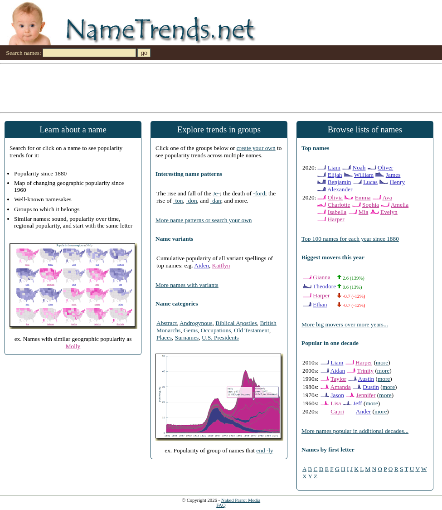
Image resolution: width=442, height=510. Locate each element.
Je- (216, 193)
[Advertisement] (221, 87)
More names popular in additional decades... (354, 430)
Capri (337, 411)
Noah (359, 167)
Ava (387, 197)
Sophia (370, 204)
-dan (215, 200)
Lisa (335, 403)
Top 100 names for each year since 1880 (350, 238)
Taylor (338, 378)
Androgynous (196, 323)
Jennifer (366, 395)
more (382, 362)
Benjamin (339, 182)
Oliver (385, 167)
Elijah (335, 174)
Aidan (337, 370)
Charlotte (339, 204)
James (393, 174)
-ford (259, 193)
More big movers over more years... (344, 324)
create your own (256, 148)
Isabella (337, 212)
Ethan (320, 304)
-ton (178, 200)
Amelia (399, 204)
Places (164, 337)
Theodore (324, 286)
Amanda (340, 387)
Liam (334, 167)
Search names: (23, 52)
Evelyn (389, 212)
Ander (363, 411)
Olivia (335, 197)
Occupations (216, 330)
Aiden (201, 265)
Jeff (357, 403)
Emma (363, 197)
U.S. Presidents (220, 337)
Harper (336, 219)
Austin (366, 378)
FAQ (221, 505)
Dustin (371, 387)
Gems (191, 330)
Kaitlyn (221, 265)
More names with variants (187, 285)
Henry (397, 182)
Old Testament (251, 330)
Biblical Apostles (236, 323)
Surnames (187, 337)
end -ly (264, 450)
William (364, 174)
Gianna (321, 277)
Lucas (370, 182)
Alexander (340, 189)
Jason (337, 395)
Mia (363, 212)
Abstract (166, 323)
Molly (73, 346)
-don (191, 200)
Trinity (365, 370)
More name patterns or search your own (203, 220)
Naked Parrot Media (240, 500)
